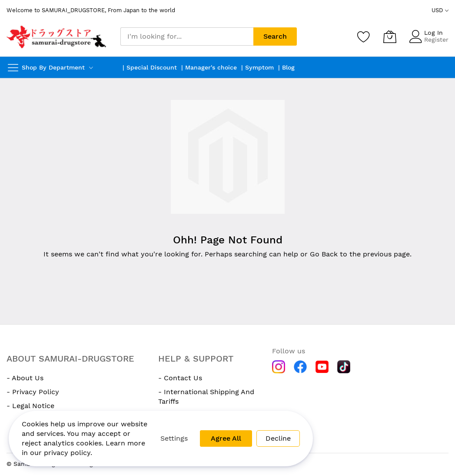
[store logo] (57, 36)
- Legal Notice (30, 406)
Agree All (226, 438)
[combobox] (186, 36)
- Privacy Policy (33, 392)
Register (436, 39)
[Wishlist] (363, 36)
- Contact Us (180, 378)
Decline (278, 438)
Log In (433, 32)
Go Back (324, 254)
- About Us (25, 378)
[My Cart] (389, 36)
